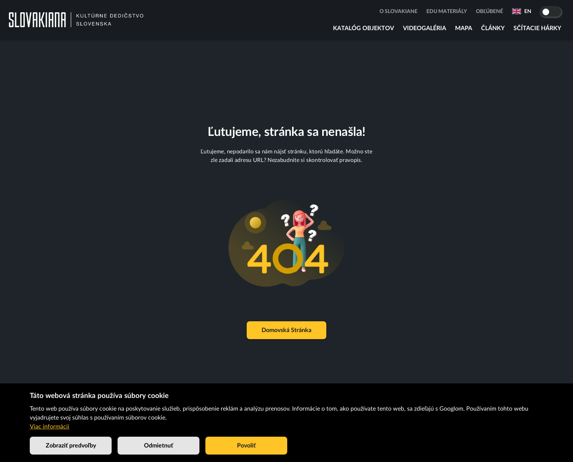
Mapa (463, 28)
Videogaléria (424, 28)
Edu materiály (446, 11)
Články (493, 28)
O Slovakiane (398, 11)
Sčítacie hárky (537, 28)
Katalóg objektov (363, 28)
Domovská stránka (286, 330)
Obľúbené (489, 11)
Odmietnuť (158, 446)
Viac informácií (49, 427)
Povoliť (246, 446)
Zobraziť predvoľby (71, 446)
